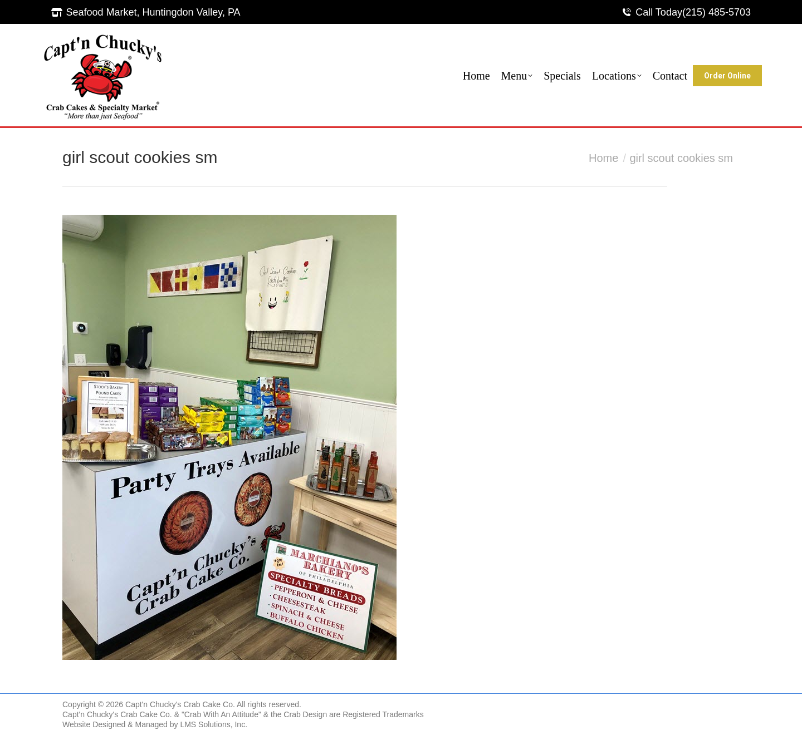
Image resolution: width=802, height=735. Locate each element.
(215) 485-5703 (716, 12)
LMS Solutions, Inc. (213, 724)
